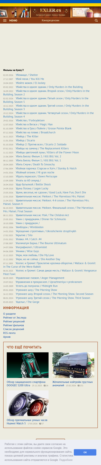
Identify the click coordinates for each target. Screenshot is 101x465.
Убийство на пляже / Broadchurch (35, 132)
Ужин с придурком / (28, 223)
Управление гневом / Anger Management (40, 278)
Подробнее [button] (66, 460)
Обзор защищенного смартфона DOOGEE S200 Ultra (26, 383)
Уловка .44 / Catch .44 (28, 239)
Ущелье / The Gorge (27, 302)
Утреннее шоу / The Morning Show (36, 290)
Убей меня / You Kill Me (30, 79)
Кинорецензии (50, 20)
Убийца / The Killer (27, 136)
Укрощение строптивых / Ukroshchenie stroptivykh (46, 231)
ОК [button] (85, 452)
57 (41, 423)
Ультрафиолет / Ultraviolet (31, 247)
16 (46, 385)
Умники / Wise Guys (27, 251)
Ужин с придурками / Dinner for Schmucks (41, 219)
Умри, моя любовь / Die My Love (35, 255)
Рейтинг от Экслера (14, 317)
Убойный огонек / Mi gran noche (35, 172)
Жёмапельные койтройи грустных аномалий (72, 383)
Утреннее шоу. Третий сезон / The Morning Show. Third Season (53, 298)
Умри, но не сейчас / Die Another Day (38, 259)
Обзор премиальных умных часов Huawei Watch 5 (27, 421)
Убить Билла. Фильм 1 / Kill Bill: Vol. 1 (38, 160)
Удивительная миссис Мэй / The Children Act (42, 215)
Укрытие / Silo (24, 235)
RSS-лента (9, 333)
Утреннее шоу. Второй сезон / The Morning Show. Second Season (54, 294)
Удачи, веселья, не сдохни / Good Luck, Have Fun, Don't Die (51, 192)
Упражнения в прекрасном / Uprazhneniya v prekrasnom (49, 282)
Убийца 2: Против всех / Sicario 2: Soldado (41, 144)
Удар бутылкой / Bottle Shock (33, 184)
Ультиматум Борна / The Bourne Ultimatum (41, 243)
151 (80, 385)
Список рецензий (13, 329)
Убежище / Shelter (27, 75)
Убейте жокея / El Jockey (30, 83)
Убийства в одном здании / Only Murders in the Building (49, 87)
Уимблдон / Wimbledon (29, 227)
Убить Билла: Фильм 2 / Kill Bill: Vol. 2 (38, 156)
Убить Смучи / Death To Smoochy (35, 164)
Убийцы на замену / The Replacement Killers (42, 148)
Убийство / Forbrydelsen (30, 120)
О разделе (9, 313)
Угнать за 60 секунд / (28, 180)
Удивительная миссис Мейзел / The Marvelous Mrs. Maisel (50, 196)
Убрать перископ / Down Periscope (36, 176)
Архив (6, 337)
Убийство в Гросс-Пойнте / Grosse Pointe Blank (43, 128)
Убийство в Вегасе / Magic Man (34, 124)
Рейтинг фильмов (13, 325)
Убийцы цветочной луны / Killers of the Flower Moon (47, 152)
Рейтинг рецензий (14, 321)
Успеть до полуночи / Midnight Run (37, 286)
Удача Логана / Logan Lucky (32, 188)
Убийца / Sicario (25, 140)
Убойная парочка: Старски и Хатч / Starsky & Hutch (46, 168)
